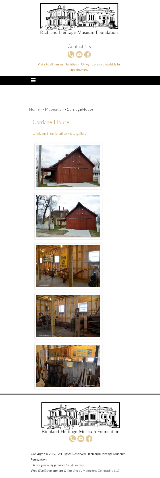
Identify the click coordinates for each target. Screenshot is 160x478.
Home (34, 109)
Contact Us (79, 46)
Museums (53, 109)
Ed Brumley (77, 465)
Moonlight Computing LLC (101, 470)
